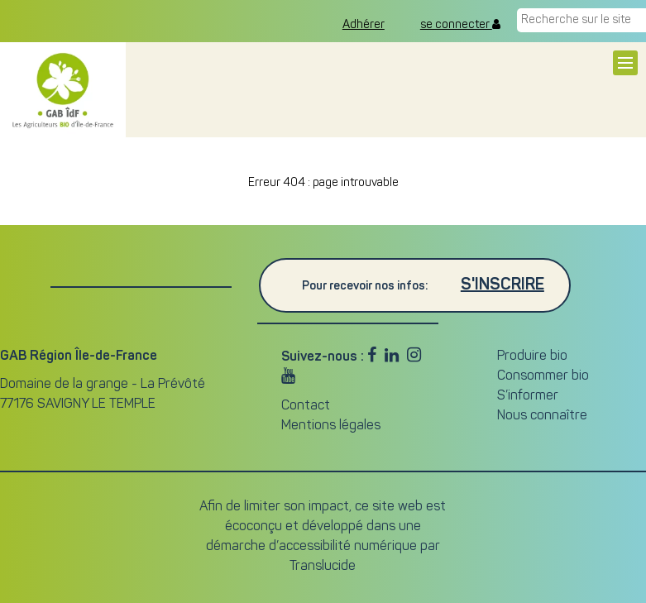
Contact (305, 406)
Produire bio (532, 356)
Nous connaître (542, 416)
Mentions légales (330, 426)
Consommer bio (543, 376)
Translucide (323, 566)
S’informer (527, 396)
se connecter (460, 24)
